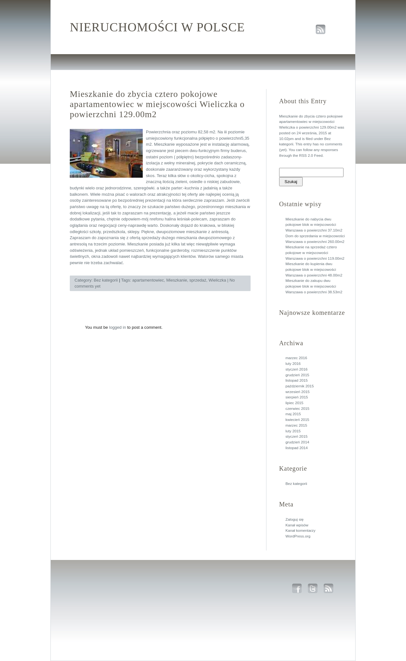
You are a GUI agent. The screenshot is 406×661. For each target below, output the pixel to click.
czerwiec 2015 (297, 408)
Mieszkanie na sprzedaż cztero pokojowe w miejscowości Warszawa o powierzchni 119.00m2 (314, 252)
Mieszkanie (176, 280)
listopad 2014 (296, 448)
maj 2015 (293, 414)
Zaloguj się (294, 519)
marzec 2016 (296, 358)
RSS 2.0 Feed (311, 155)
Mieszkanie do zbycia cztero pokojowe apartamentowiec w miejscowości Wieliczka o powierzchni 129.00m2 (311, 122)
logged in (117, 327)
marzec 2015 (296, 425)
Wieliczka (217, 280)
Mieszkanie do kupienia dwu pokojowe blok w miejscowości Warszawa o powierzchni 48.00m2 (313, 269)
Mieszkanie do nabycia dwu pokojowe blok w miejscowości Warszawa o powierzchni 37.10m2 (313, 224)
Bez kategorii (296, 483)
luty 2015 (293, 431)
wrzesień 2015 (297, 392)
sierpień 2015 (296, 397)
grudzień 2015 (297, 375)
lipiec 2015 (294, 403)
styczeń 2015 (296, 436)
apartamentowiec (148, 280)
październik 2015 (299, 386)
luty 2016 (293, 363)
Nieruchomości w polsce (157, 27)
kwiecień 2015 (297, 419)
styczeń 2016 (296, 369)
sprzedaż (197, 280)
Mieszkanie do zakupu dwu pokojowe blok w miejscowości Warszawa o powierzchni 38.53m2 (313, 286)
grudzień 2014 (297, 442)
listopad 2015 (296, 380)
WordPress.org (297, 536)
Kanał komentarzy (300, 530)
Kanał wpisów (296, 525)
